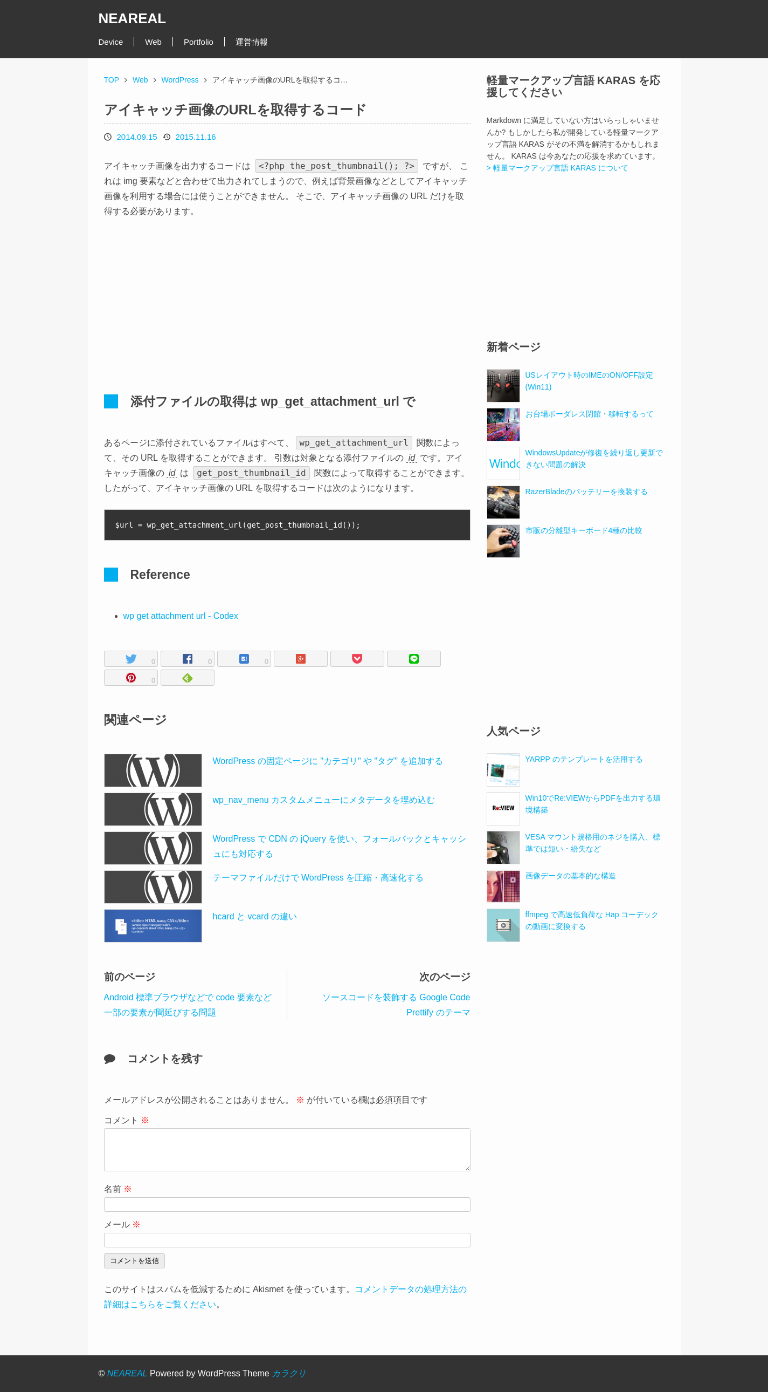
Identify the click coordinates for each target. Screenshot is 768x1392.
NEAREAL (133, 18)
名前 (118, 1188)
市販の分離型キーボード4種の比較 (584, 530)
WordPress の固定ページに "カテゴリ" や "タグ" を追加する (328, 761)
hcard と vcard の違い (255, 916)
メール (122, 1224)
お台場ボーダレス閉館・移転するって (589, 414)
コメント (126, 1120)
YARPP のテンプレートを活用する (584, 759)
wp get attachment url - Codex (180, 615)
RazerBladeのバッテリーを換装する (586, 491)
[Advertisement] (195, 300)
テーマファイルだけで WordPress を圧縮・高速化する (318, 877)
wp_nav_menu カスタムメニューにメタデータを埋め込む (324, 799)
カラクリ (289, 1373)
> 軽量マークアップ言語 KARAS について (557, 167)
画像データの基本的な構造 (570, 875)
